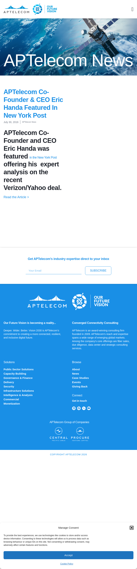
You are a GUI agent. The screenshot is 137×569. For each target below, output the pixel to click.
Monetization (12, 403)
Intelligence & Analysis (18, 395)
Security (9, 386)
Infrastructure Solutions (19, 390)
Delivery (9, 382)
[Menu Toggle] (132, 9)
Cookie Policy (66, 564)
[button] (131, 528)
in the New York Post (43, 157)
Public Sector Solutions (19, 369)
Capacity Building (15, 373)
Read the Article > (16, 197)
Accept (68, 555)
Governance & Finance (18, 377)
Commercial (11, 399)
